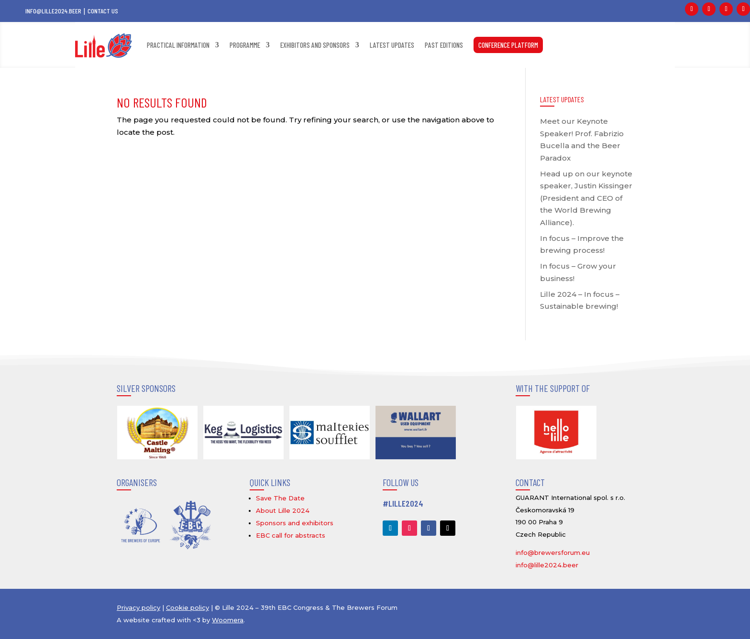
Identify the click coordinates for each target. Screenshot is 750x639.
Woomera (227, 620)
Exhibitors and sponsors (315, 45)
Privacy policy (138, 607)
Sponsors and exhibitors (294, 523)
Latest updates (392, 45)
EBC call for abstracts (290, 535)
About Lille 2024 (282, 510)
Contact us (103, 11)
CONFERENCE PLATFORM (508, 45)
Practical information (178, 45)
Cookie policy (187, 607)
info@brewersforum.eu (553, 552)
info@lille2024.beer (53, 11)
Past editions (444, 45)
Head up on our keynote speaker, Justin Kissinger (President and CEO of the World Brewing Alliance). (586, 198)
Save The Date (280, 498)
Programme (245, 45)
